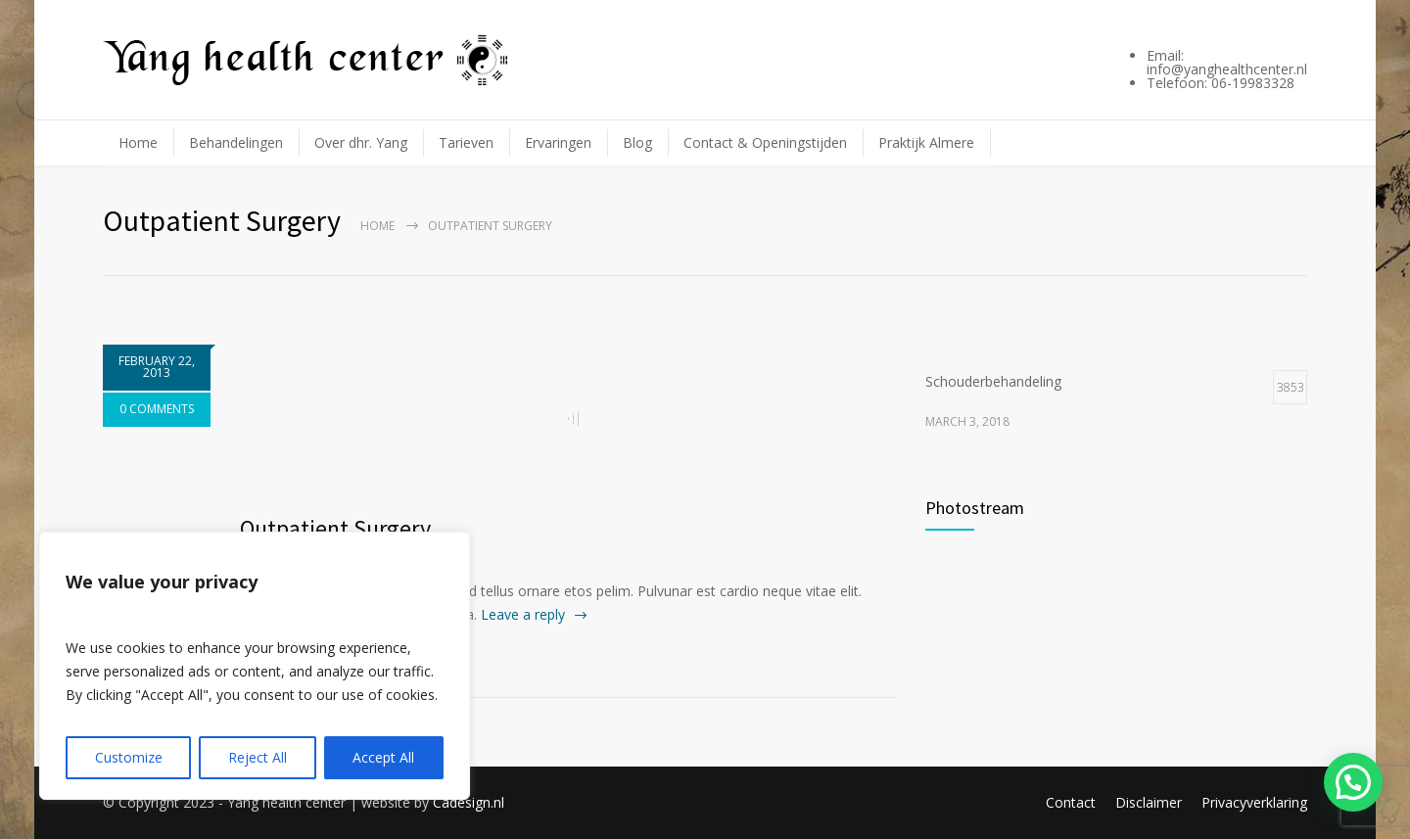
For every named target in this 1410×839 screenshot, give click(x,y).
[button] (1353, 782)
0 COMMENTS (156, 408)
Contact (1071, 802)
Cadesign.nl (468, 802)
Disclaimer (1148, 802)
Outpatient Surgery (335, 528)
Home (138, 142)
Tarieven (466, 142)
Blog (637, 142)
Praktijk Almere (926, 142)
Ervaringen (558, 142)
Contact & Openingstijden (765, 142)
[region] (254, 666)
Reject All (257, 757)
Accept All (383, 757)
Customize (129, 757)
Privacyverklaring (1254, 802)
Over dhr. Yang (360, 142)
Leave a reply (523, 614)
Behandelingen (236, 142)
